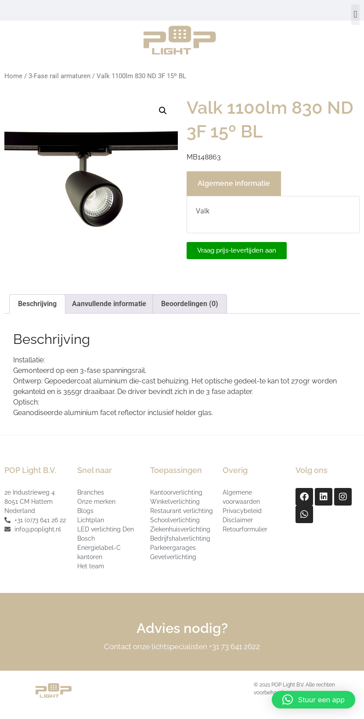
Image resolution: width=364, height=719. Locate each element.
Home (13, 76)
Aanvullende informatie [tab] (109, 304)
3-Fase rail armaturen (59, 76)
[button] (355, 14)
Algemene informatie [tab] (234, 183)
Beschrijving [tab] (37, 304)
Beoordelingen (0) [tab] (189, 304)
